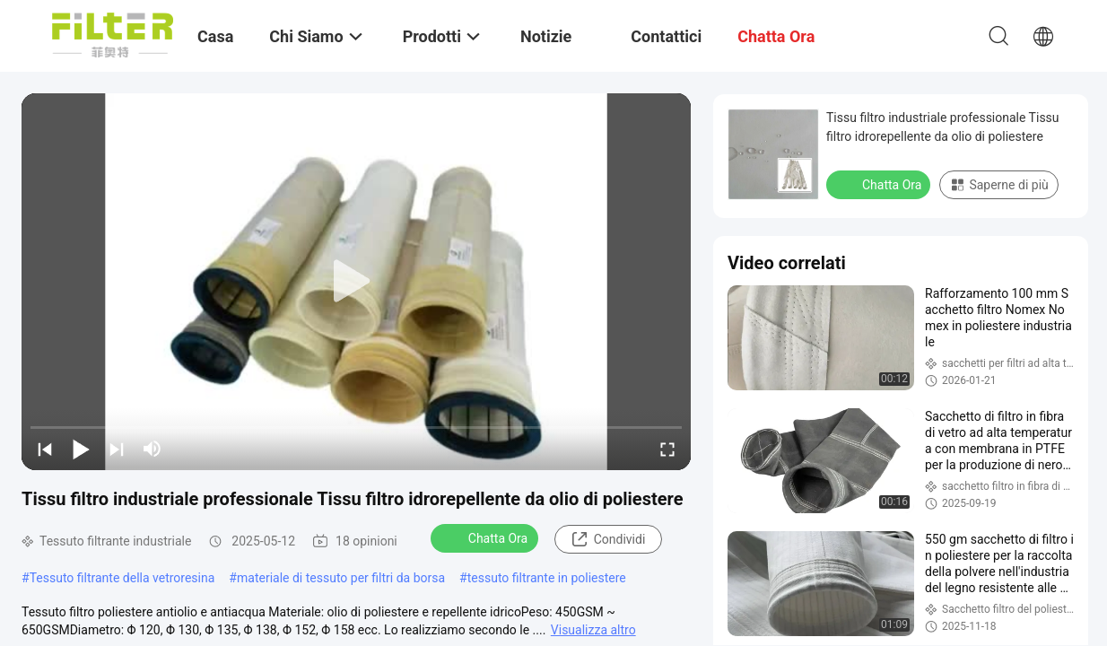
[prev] (45, 448)
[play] (356, 281)
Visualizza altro (593, 630)
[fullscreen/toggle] (667, 448)
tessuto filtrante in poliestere (546, 578)
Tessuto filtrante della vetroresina (122, 578)
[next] (117, 448)
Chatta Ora (486, 537)
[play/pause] (81, 448)
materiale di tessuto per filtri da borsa (341, 578)
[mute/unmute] (152, 448)
